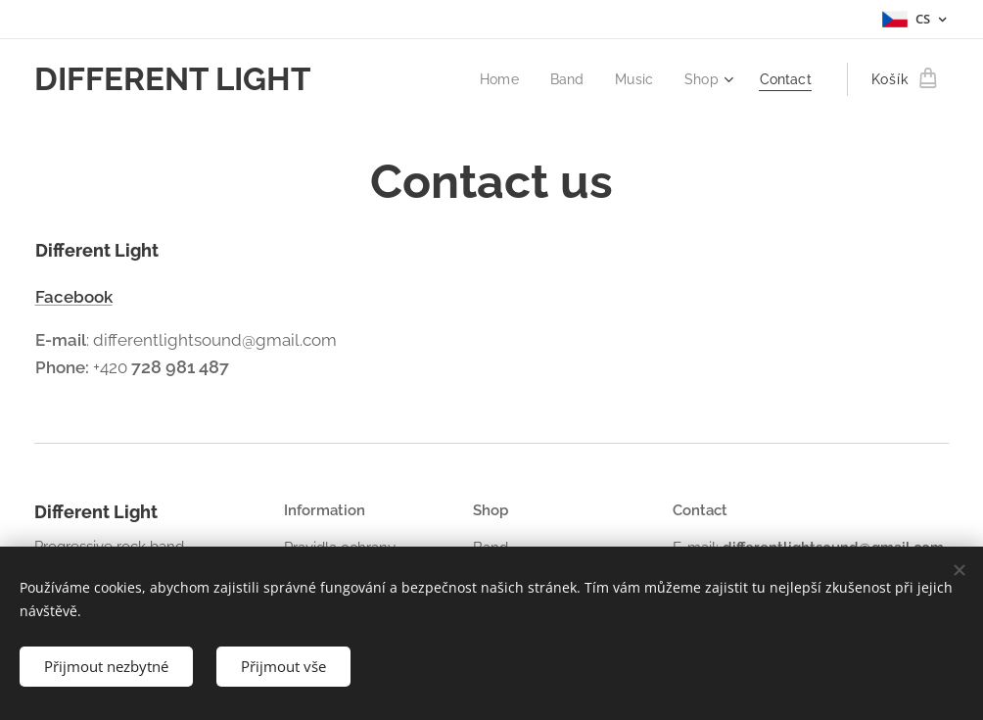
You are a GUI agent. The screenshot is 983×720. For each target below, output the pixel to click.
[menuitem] (493, 79)
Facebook (74, 297)
